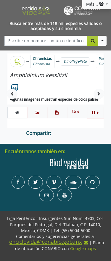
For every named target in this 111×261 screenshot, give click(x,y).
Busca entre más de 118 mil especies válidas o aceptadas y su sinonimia (55, 26)
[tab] (17, 112)
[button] (95, 112)
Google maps (83, 248)
